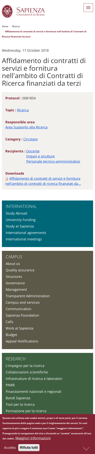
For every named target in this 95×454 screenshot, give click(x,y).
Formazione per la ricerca (26, 411)
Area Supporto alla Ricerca (26, 127)
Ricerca (16, 26)
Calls (9, 321)
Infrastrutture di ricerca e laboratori (34, 378)
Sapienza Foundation (22, 315)
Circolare (30, 139)
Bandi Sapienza (18, 398)
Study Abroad (16, 213)
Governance (15, 283)
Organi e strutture (40, 156)
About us (13, 263)
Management (16, 289)
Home (5, 26)
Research (16, 358)
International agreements (26, 232)
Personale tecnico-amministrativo (53, 161)
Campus (14, 256)
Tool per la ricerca (20, 404)
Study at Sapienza (20, 226)
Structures (14, 276)
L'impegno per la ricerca (25, 365)
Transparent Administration (28, 296)
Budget (11, 334)
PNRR (10, 385)
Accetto (10, 448)
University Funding (21, 219)
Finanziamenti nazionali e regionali (33, 391)
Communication (18, 309)
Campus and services (23, 302)
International (21, 206)
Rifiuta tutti (29, 449)
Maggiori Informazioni (33, 439)
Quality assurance (20, 270)
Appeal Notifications (22, 341)
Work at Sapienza (19, 328)
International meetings (24, 239)
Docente (33, 151)
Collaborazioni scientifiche (27, 372)
